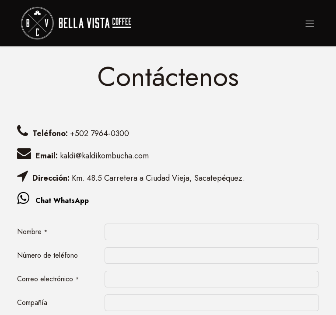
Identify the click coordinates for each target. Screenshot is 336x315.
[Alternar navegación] (310, 23)
